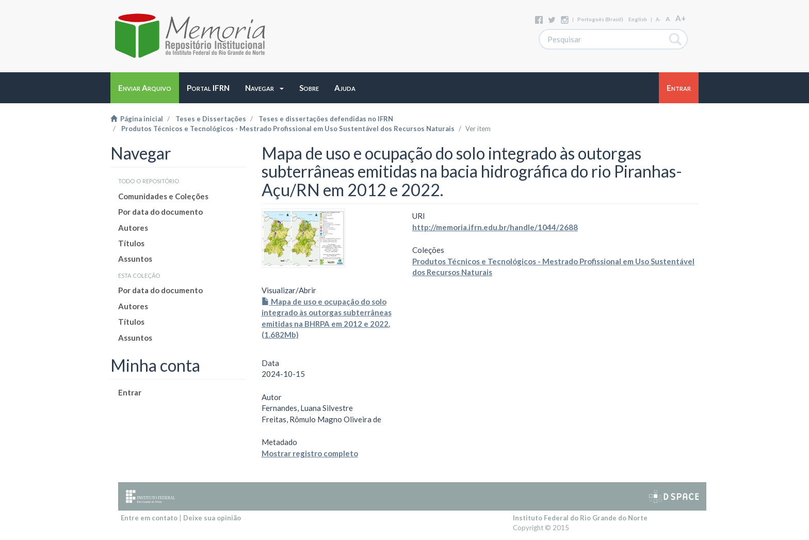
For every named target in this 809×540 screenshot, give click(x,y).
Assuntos (135, 258)
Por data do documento (160, 211)
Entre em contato (149, 518)
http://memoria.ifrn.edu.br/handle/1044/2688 (495, 227)
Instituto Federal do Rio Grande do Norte (580, 518)
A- (658, 19)
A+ (680, 18)
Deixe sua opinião (212, 518)
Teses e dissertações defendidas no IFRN (325, 119)
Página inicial (136, 119)
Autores (133, 227)
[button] (264, 87)
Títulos (131, 243)
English (637, 19)
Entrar (129, 392)
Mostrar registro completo (310, 453)
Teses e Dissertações (210, 119)
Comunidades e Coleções (163, 196)
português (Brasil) (600, 19)
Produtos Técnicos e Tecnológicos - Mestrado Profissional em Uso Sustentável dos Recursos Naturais (288, 128)
